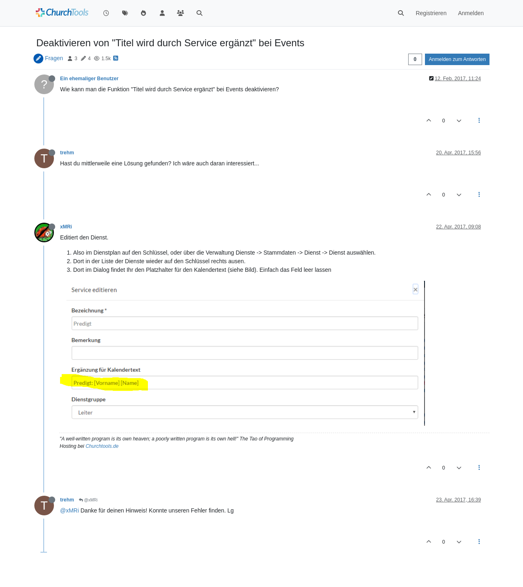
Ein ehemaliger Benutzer (89, 78)
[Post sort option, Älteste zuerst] (415, 59)
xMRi (66, 227)
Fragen (54, 58)
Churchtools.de (101, 446)
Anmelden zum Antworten (457, 59)
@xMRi (88, 500)
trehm (67, 153)
